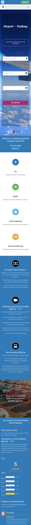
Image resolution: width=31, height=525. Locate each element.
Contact (5, 2)
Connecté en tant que (17, 504)
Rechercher (15, 102)
